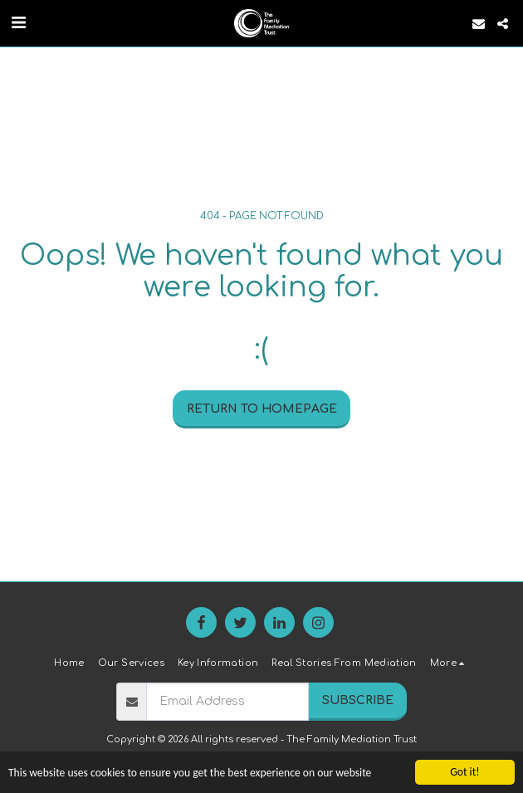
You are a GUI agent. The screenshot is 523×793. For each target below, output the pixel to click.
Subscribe (357, 700)
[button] (18, 22)
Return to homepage (262, 409)
